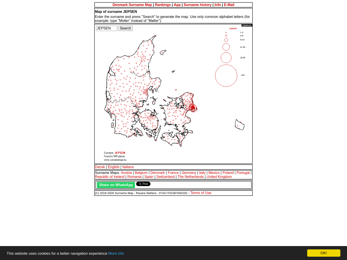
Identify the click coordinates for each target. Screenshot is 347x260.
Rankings (163, 5)
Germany (189, 173)
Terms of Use (201, 193)
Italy (202, 173)
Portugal (243, 173)
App (177, 5)
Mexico (214, 173)
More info (116, 253)
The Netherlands (190, 177)
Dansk (100, 167)
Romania (134, 177)
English (113, 167)
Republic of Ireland (109, 177)
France (173, 173)
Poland (228, 173)
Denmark (157, 173)
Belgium (141, 173)
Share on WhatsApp (116, 185)
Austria (126, 173)
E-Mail (229, 5)
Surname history (198, 5)
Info (217, 5)
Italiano (128, 167)
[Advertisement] (134, 227)
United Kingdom (219, 177)
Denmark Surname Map (132, 5)
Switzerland (165, 177)
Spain (149, 177)
